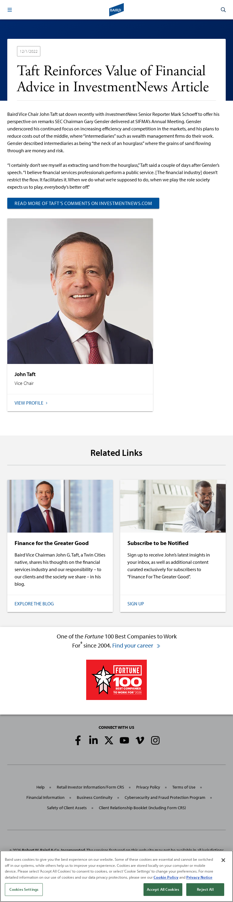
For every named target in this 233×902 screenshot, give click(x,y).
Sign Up (135, 604)
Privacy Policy (148, 787)
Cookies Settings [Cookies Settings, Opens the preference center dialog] (23, 889)
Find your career (136, 645)
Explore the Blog (34, 604)
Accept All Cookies (163, 889)
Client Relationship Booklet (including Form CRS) (142, 807)
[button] (9, 9)
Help (40, 787)
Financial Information (45, 797)
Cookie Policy (166, 877)
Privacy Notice (199, 877)
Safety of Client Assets (67, 807)
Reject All (205, 889)
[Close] (223, 860)
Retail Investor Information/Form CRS (90, 787)
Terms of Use (183, 787)
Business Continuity (95, 797)
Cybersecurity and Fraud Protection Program (165, 797)
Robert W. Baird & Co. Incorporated (53, 850)
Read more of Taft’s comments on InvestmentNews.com (83, 203)
